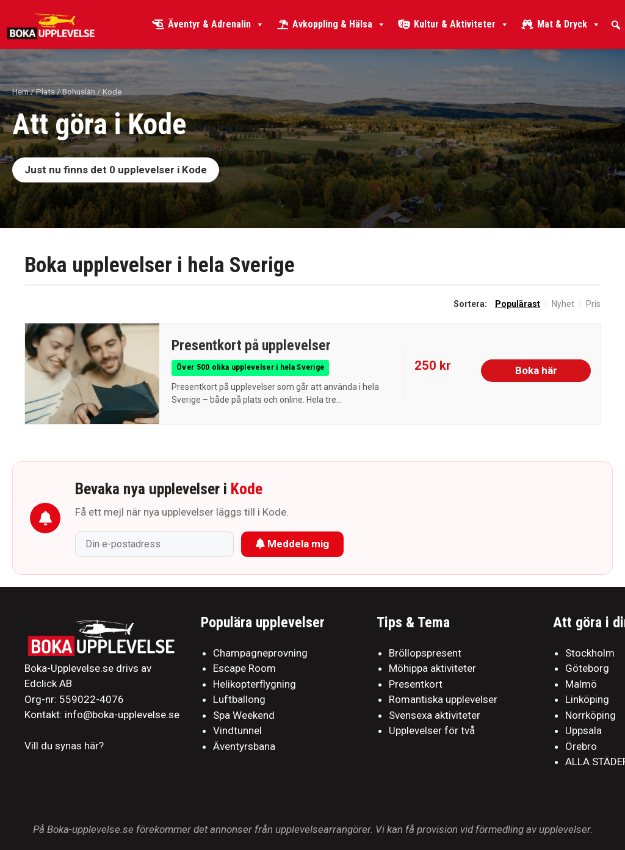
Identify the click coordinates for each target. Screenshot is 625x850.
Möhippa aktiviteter (432, 668)
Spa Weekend (244, 715)
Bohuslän (78, 91)
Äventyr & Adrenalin (216, 24)
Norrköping (590, 715)
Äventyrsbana (244, 746)
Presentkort (416, 684)
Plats (45, 91)
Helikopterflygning (254, 684)
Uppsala (583, 730)
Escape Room (244, 668)
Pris (593, 304)
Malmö (581, 684)
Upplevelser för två (432, 730)
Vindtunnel (237, 730)
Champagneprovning (260, 653)
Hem (20, 91)
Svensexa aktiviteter (434, 715)
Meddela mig (292, 544)
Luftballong (239, 699)
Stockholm (590, 653)
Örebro (581, 746)
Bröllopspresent (425, 653)
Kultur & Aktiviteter (461, 24)
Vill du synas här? (64, 746)
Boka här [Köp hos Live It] (536, 370)
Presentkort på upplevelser (251, 345)
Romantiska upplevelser (443, 699)
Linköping (587, 699)
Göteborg (587, 668)
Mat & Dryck (569, 24)
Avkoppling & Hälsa (339, 24)
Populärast (517, 304)
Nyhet (563, 304)
